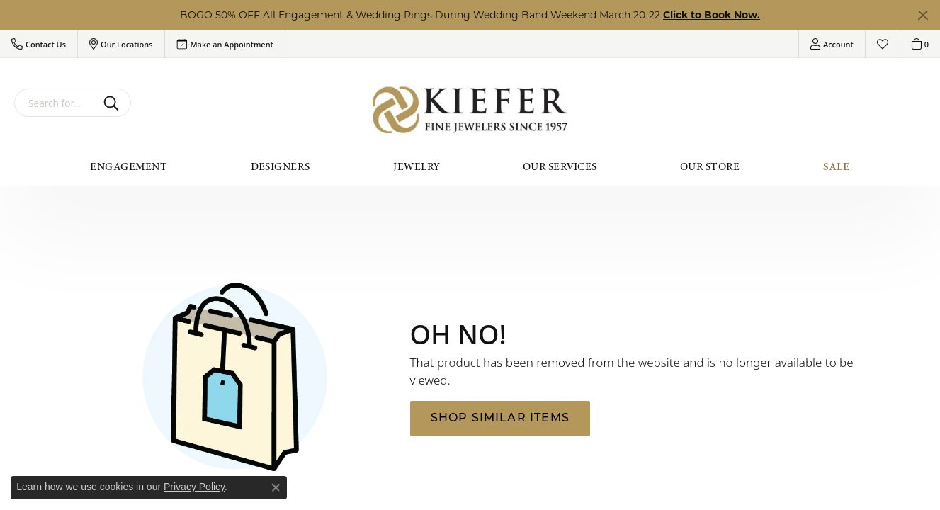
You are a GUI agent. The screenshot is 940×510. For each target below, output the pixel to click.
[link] (225, 44)
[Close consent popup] (275, 487)
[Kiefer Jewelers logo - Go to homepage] (470, 110)
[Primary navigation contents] (470, 166)
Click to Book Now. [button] (711, 14)
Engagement (128, 166)
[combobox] (56, 102)
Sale (836, 166)
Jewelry (416, 166)
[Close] (922, 15)
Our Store (710, 166)
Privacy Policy (194, 486)
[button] (38, 44)
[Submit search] (113, 102)
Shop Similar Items (500, 418)
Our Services (560, 166)
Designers (280, 166)
